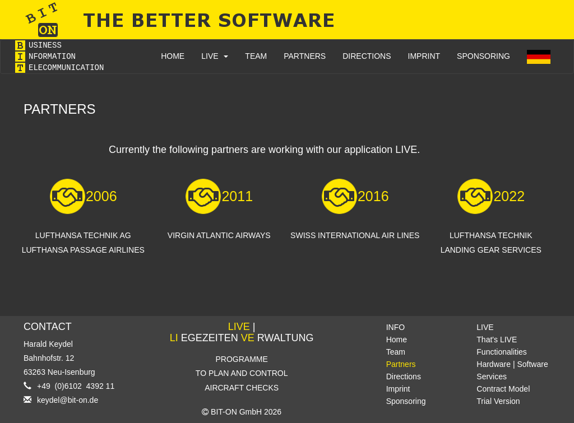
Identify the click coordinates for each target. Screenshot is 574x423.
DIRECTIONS (366, 56)
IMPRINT (424, 56)
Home (396, 339)
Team (395, 351)
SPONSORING (483, 56)
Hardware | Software (512, 364)
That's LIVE (496, 339)
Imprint (398, 388)
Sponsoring (406, 401)
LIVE (214, 56)
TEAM (256, 56)
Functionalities (501, 351)
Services (491, 376)
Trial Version (498, 401)
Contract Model (503, 388)
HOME (172, 56)
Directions (403, 376)
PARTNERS (305, 56)
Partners (401, 364)
